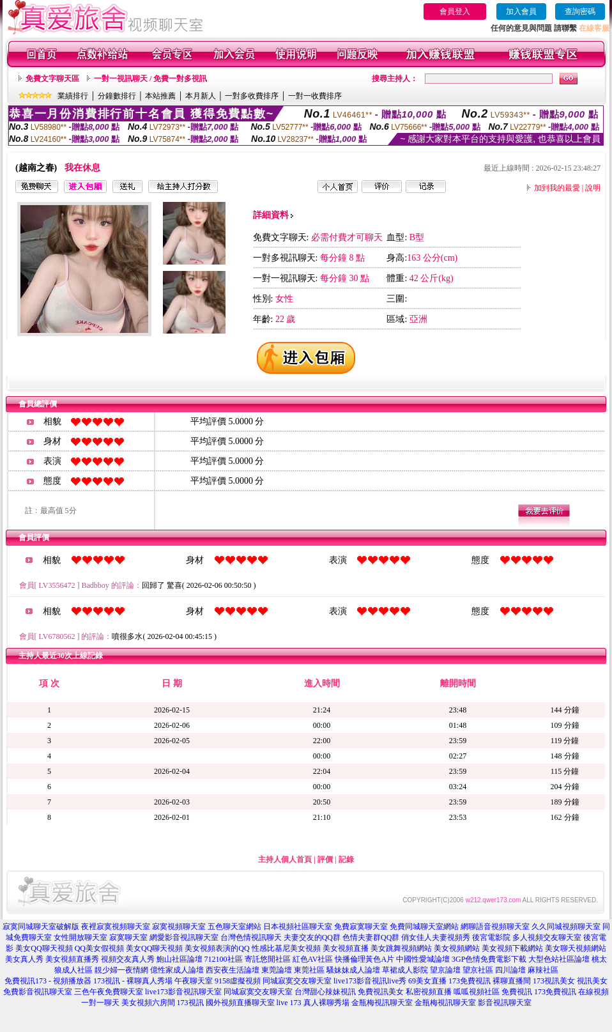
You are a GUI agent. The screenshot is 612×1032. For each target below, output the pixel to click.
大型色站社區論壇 (559, 959)
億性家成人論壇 (177, 970)
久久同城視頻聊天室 (566, 926)
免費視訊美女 (381, 991)
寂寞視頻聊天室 (179, 926)
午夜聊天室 (193, 980)
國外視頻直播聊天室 (240, 1002)
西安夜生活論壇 (232, 970)
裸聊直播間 (512, 980)
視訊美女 (592, 980)
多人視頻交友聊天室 (546, 937)
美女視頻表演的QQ (217, 948)
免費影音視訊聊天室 (37, 991)
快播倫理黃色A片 (364, 959)
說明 (593, 187)
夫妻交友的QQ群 (312, 937)
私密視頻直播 (429, 991)
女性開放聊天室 (80, 937)
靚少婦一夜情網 (121, 970)
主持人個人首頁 (285, 859)
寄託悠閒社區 (268, 959)
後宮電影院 (491, 937)
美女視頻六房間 (148, 1002)
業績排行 (72, 95)
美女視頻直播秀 (72, 959)
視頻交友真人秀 (128, 959)
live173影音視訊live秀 (369, 980)
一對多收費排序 (252, 95)
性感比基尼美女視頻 (286, 948)
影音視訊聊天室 (505, 1002)
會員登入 (455, 11)
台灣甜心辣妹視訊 (325, 991)
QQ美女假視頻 (99, 948)
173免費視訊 (469, 980)
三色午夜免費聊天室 (108, 991)
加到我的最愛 (557, 187)
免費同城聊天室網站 (424, 926)
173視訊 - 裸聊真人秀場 (132, 980)
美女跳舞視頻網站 (401, 948)
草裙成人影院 (405, 970)
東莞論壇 (276, 970)
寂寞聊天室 (128, 937)
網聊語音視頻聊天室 (495, 926)
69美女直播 (427, 980)
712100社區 (223, 959)
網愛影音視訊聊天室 (183, 937)
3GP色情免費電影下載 (489, 959)
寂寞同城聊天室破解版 (41, 926)
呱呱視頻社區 (477, 991)
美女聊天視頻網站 (575, 948)
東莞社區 (309, 970)
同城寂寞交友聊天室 (297, 980)
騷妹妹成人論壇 (353, 970)
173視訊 (190, 1002)
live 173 (289, 1002)
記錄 (346, 859)
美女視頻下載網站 (512, 948)
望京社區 (478, 970)
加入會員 (521, 11)
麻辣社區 (543, 970)
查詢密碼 (580, 11)
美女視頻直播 (346, 948)
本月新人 (200, 95)
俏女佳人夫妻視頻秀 (435, 937)
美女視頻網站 (457, 948)
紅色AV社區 (313, 959)
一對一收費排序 (315, 95)
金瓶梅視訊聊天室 (382, 1002)
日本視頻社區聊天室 (297, 926)
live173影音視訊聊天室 (183, 991)
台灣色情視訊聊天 (251, 937)
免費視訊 (516, 991)
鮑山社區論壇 (180, 959)
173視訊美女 (554, 980)
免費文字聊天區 (52, 78)
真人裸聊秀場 (326, 1002)
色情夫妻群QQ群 (370, 937)
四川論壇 (510, 970)
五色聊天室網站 (234, 926)
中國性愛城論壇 (423, 959)
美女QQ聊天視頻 (43, 948)
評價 (325, 859)
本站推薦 (160, 95)
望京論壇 (445, 970)
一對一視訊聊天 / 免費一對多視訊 (150, 78)
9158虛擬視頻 (238, 980)
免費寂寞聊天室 (361, 926)
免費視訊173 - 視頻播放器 (47, 980)
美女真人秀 (24, 959)
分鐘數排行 (117, 95)
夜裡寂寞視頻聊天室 (115, 926)
